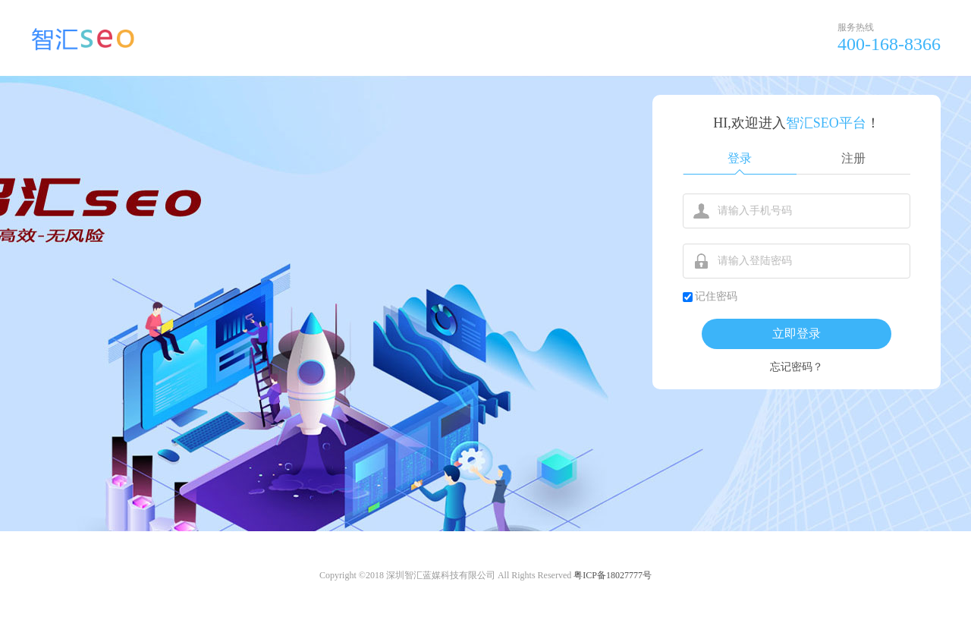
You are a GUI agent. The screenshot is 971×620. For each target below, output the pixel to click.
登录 (739, 158)
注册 (853, 158)
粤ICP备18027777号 (612, 575)
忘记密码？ (796, 367)
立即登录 (796, 333)
